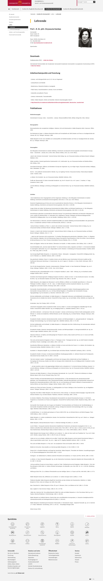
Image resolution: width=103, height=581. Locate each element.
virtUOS (30, 564)
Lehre (52, 14)
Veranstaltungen (53, 557)
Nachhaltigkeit (12, 559)
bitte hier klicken (48, 60)
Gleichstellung (11, 557)
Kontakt (77, 553)
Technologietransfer (54, 555)
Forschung (10, 555)
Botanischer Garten (54, 553)
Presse (76, 562)
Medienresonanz (53, 559)
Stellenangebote (12, 562)
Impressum (78, 555)
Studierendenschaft (33, 562)
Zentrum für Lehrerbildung (35, 568)
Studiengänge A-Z (33, 559)
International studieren (34, 553)
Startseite (32, 14)
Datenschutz (78, 557)
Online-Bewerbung (33, 555)
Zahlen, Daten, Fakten (13, 564)
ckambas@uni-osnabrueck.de (44, 42)
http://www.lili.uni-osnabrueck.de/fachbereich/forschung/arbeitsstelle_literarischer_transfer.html (57, 102)
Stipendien (31, 557)
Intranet (77, 559)
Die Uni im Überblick (13, 553)
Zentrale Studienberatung (35, 566)
